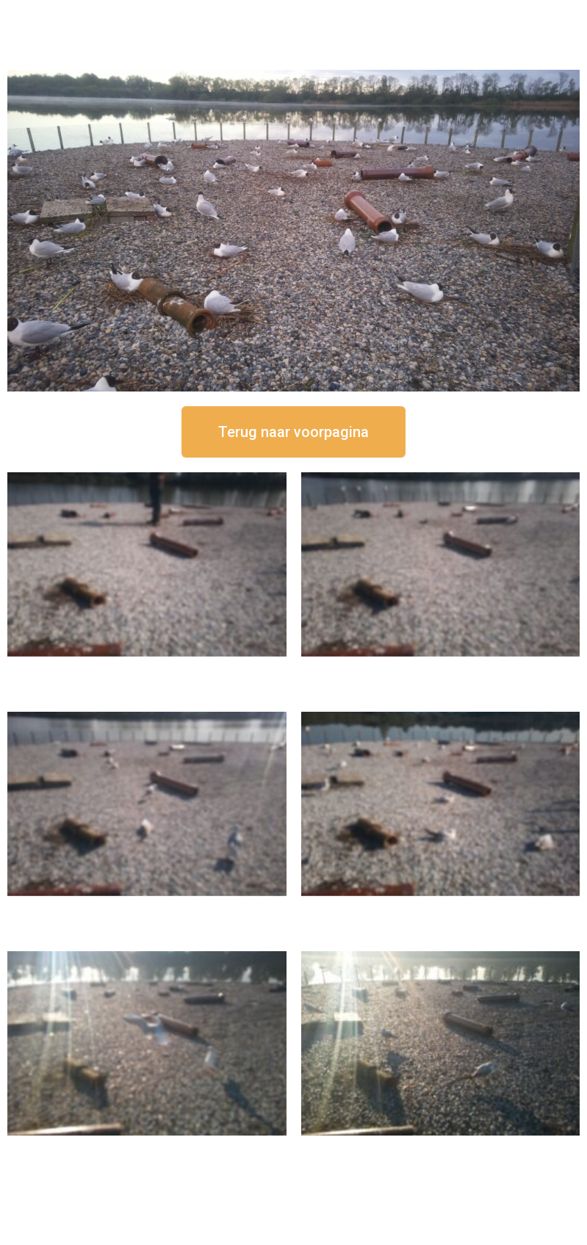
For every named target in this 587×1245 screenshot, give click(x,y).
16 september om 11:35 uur (146, 908)
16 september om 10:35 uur (440, 908)
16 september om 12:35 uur (440, 668)
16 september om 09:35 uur (146, 1147)
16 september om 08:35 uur (440, 1147)
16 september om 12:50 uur (146, 668)
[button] (293, 432)
